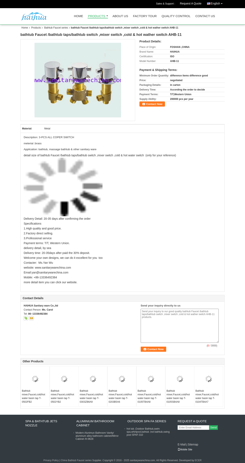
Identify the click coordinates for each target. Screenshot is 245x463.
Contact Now (154, 104)
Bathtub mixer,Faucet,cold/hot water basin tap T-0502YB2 (62, 396)
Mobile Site (185, 449)
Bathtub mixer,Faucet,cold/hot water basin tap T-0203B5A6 (120, 396)
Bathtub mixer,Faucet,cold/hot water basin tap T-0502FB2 (33, 396)
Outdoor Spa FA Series (146, 421)
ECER (198, 460)
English (218, 2)
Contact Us (205, 16)
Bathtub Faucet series (56, 27)
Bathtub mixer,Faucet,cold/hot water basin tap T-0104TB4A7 (207, 396)
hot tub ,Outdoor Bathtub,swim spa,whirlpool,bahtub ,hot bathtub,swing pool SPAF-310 (148, 431)
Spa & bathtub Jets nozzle (41, 423)
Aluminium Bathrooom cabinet (95, 423)
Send (213, 427)
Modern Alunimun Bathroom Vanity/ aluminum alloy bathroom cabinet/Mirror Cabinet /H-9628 (97, 435)
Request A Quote (191, 3)
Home (78, 16)
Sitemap (193, 444)
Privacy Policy (51, 460)
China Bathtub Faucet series (76, 460)
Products (96, 16)
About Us (120, 16)
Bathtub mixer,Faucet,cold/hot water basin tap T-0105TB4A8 (149, 396)
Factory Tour (145, 16)
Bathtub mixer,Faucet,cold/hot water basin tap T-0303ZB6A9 (91, 396)
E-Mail (182, 444)
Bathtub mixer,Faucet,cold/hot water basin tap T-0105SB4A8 (178, 396)
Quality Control (176, 16)
